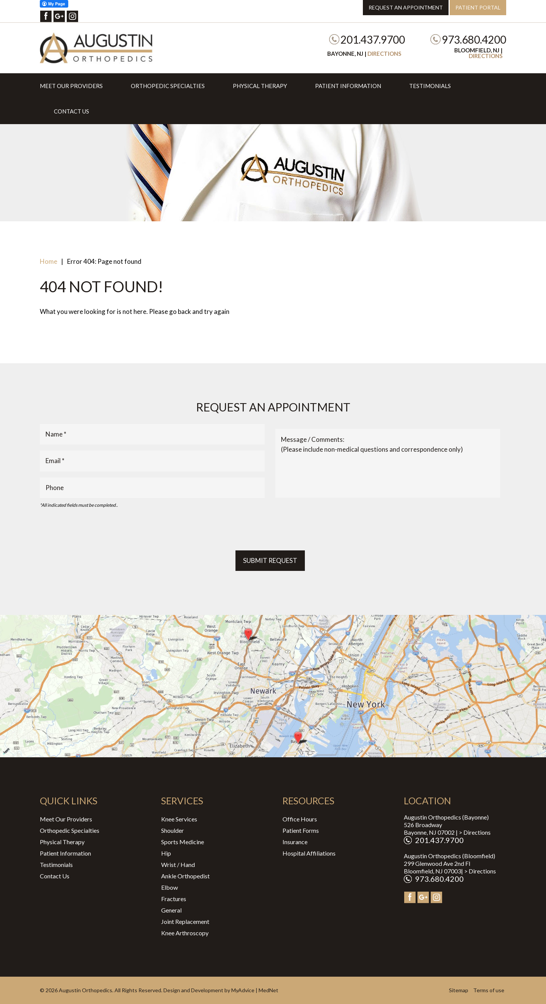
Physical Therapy (260, 85)
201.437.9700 (372, 39)
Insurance (295, 841)
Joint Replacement (185, 921)
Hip (166, 853)
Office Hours (299, 819)
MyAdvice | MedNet (254, 990)
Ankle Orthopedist (185, 875)
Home (48, 261)
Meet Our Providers (71, 85)
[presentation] (97, 529)
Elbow (169, 887)
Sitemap (458, 990)
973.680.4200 (474, 39)
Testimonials (430, 85)
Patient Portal (477, 7)
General (171, 910)
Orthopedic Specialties (168, 85)
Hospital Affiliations (309, 853)
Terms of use (488, 990)
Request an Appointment (406, 7)
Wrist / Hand (178, 864)
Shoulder (172, 830)
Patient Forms (300, 830)
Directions (384, 53)
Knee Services (179, 819)
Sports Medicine (182, 841)
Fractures (173, 898)
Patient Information (348, 85)
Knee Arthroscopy (185, 932)
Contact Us (71, 111)
